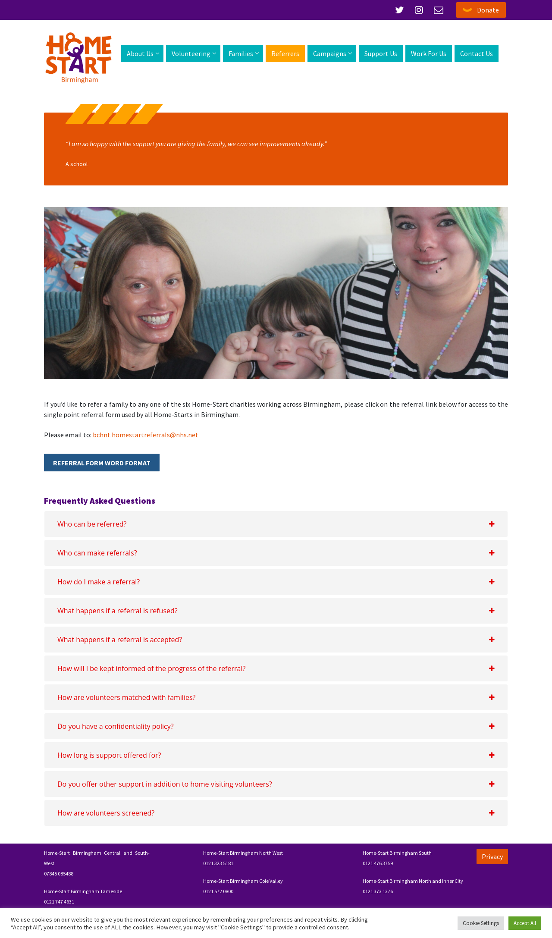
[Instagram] (419, 10)
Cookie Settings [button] (481, 923)
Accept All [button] (525, 923)
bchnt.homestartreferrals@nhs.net (145, 434)
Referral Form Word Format (102, 462)
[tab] (276, 524)
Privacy (492, 856)
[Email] (438, 10)
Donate (488, 10)
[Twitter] (399, 10)
